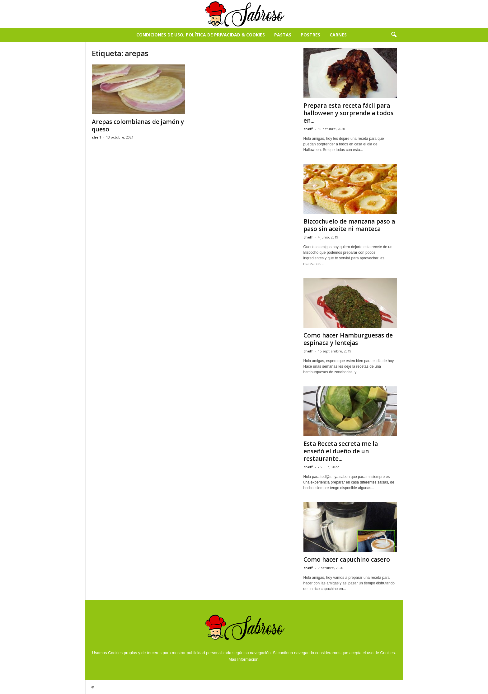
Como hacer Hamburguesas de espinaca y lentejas (348, 339)
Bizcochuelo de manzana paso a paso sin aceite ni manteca (349, 225)
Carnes (338, 35)
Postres (310, 35)
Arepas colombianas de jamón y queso (138, 125)
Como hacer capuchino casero (346, 559)
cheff (96, 137)
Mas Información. (244, 659)
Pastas (282, 35)
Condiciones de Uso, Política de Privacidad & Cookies (200, 35)
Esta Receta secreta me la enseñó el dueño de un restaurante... (340, 451)
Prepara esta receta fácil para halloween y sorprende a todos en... (348, 113)
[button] (394, 35)
